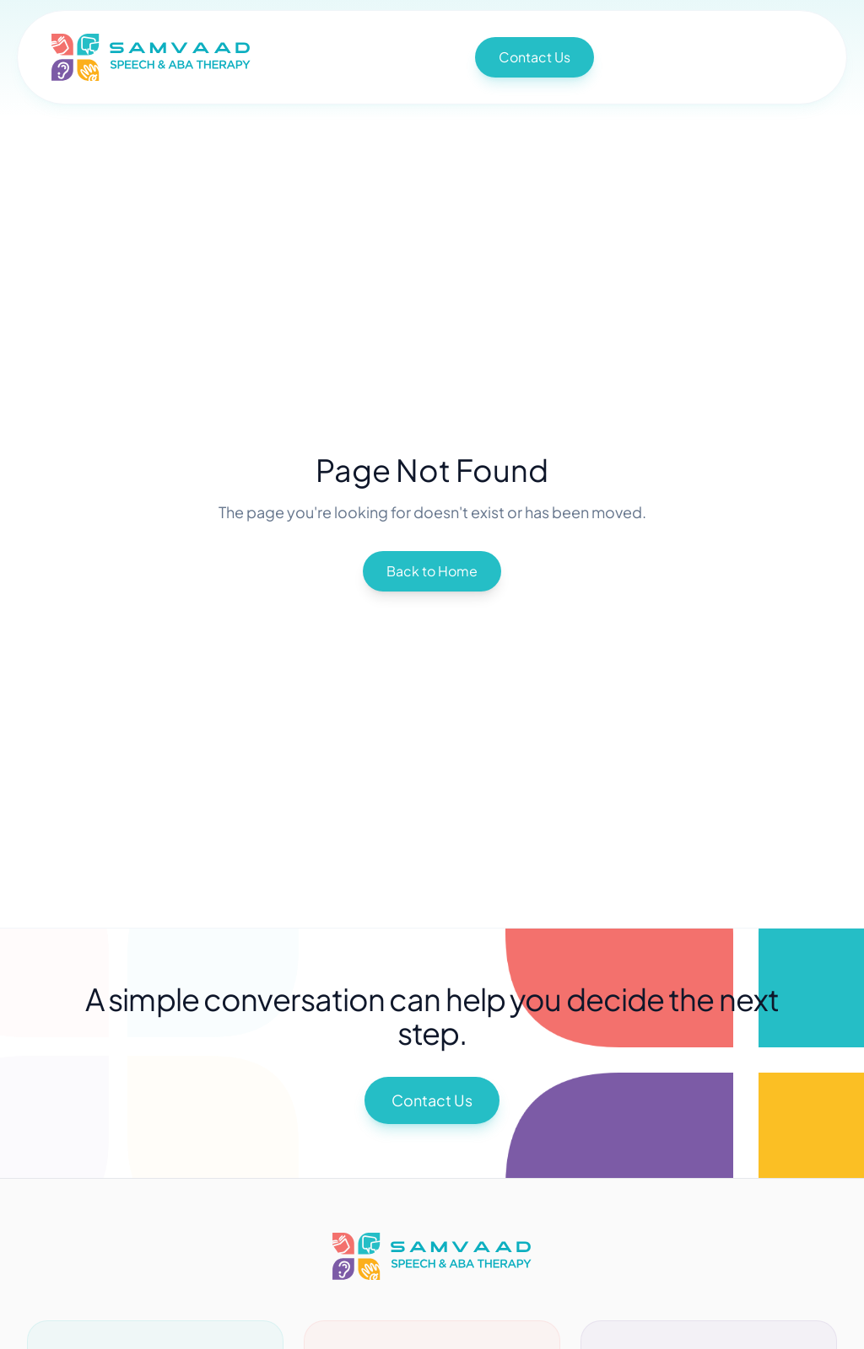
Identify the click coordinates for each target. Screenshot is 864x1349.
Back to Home (432, 571)
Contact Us (534, 57)
